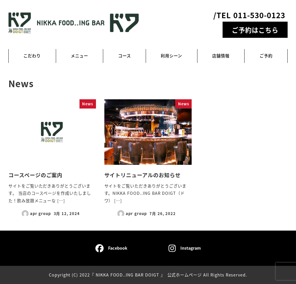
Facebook (111, 248)
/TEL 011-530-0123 (249, 15)
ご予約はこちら (255, 29)
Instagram (185, 248)
